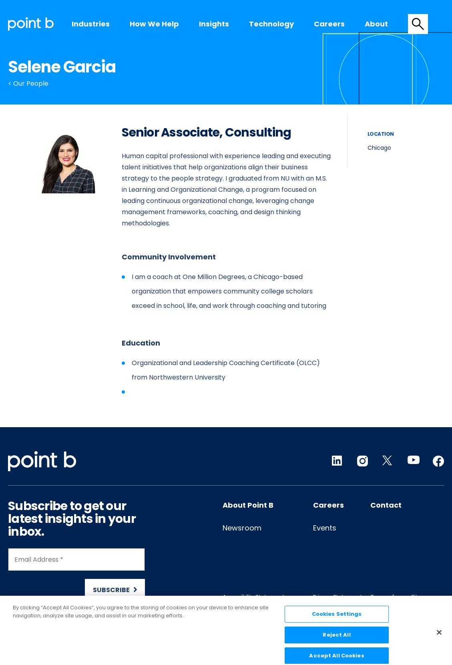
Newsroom (242, 528)
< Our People (28, 83)
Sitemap (422, 597)
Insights (214, 24)
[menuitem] (91, 24)
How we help (154, 24)
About (376, 24)
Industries (91, 24)
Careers (329, 24)
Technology (271, 24)
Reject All (336, 639)
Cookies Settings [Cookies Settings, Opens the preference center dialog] (337, 619)
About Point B (248, 505)
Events (324, 528)
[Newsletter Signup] (76, 574)
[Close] (439, 637)
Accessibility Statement (254, 597)
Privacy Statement (337, 597)
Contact (386, 505)
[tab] (418, 24)
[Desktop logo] (31, 23)
